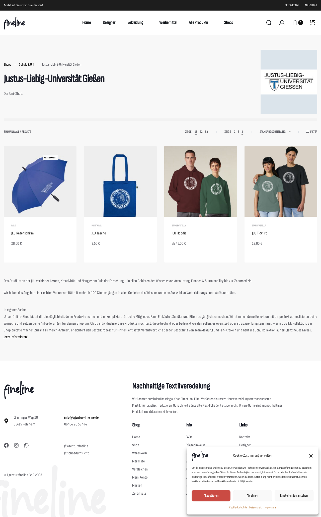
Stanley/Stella (179, 235)
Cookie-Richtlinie (238, 507)
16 (196, 132)
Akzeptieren (211, 495)
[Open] (312, 22)
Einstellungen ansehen (294, 495)
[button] (310, 455)
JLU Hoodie (179, 242)
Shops (7, 64)
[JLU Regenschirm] (40, 186)
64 (206, 132)
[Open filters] (311, 132)
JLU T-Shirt (259, 243)
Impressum (270, 507)
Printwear (97, 234)
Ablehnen (252, 495)
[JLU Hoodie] (200, 186)
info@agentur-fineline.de (81, 417)
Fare (13, 234)
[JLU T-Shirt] (281, 187)
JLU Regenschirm (22, 242)
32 (201, 132)
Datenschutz (255, 507)
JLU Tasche (99, 242)
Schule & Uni (26, 64)
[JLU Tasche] (120, 186)
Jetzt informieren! (16, 337)
